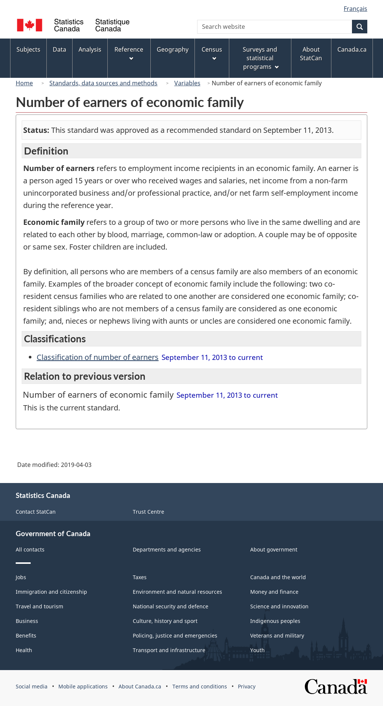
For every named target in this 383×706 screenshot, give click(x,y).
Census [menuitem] (212, 53)
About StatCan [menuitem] (311, 53)
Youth (257, 650)
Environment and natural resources (177, 591)
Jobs (21, 577)
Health (24, 650)
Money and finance (274, 591)
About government (273, 549)
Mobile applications (83, 686)
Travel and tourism (39, 606)
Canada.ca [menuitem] (352, 49)
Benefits (26, 635)
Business (27, 620)
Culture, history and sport (165, 620)
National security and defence (170, 606)
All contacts (30, 549)
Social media (32, 686)
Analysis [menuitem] (90, 49)
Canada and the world (278, 577)
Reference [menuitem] (128, 53)
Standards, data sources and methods (103, 83)
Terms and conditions (199, 686)
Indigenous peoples (275, 620)
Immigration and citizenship (51, 591)
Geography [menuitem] (173, 49)
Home (24, 83)
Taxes (140, 577)
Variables (187, 83)
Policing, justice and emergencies (175, 635)
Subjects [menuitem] (28, 49)
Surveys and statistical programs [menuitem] (260, 58)
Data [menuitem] (59, 49)
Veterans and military (277, 635)
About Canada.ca (140, 686)
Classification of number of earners (98, 357)
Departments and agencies (167, 549)
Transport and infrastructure (169, 650)
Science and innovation (279, 606)
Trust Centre (148, 511)
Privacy (246, 686)
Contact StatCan (36, 511)
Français (355, 8)
